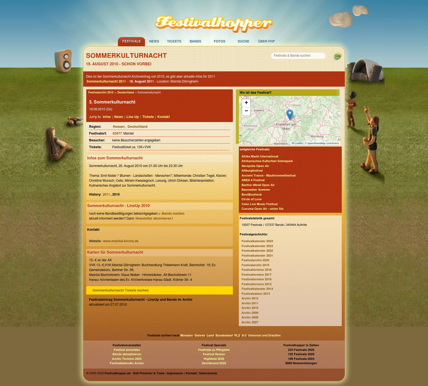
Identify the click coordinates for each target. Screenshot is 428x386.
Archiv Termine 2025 (127, 358)
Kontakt (163, 116)
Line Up (133, 116)
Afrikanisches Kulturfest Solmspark (267, 161)
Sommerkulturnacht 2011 (106, 81)
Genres (200, 335)
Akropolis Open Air (255, 166)
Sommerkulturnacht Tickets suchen (121, 290)
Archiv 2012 (250, 298)
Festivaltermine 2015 (256, 284)
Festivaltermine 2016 (256, 279)
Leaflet (297, 143)
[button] (289, 114)
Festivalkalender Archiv (127, 363)
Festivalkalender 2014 (257, 288)
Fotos (219, 41)
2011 (106, 194)
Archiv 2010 (250, 307)
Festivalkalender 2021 (257, 255)
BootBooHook (252, 194)
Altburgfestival (252, 170)
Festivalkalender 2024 (257, 241)
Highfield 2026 (214, 358)
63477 (117, 133)
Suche (243, 41)
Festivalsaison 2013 (256, 293)
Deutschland (125, 92)
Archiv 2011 (250, 303)
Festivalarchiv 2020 (255, 260)
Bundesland (224, 335)
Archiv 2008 (250, 317)
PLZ (237, 335)
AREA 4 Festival (253, 180)
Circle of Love (251, 199)
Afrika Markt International (260, 156)
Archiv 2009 (250, 312)
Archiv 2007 (250, 322)
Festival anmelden (127, 349)
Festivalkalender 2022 (257, 250)
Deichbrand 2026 (214, 363)
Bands (195, 41)
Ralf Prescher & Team (149, 373)
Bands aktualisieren (126, 354)
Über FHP (266, 41)
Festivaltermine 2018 (256, 269)
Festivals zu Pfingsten (214, 349)
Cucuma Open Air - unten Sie (263, 208)
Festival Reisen (214, 354)
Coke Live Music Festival (260, 204)
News (154, 41)
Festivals (131, 41)
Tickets (174, 41)
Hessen (119, 126)
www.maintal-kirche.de (121, 241)
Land (210, 335)
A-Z (244, 335)
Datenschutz (208, 373)
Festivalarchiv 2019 (255, 265)
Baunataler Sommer (256, 189)
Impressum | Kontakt (182, 373)
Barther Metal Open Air (258, 185)
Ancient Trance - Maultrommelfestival (269, 175)
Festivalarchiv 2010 (100, 92)
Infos (107, 116)
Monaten (186, 335)
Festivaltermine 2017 (256, 274)
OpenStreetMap (316, 143)
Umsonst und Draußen (264, 335)
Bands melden (173, 213)
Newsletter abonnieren (153, 218)
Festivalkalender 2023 (257, 246)
